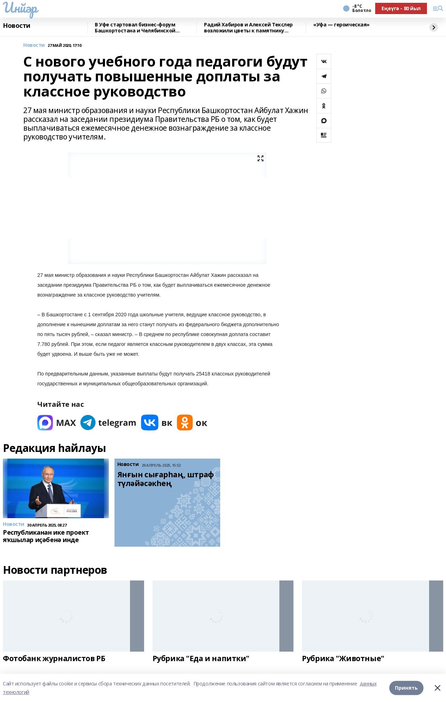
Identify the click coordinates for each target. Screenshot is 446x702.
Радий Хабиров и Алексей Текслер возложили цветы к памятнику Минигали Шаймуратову (248, 27)
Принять (406, 687)
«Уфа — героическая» (341, 25)
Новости (16, 26)
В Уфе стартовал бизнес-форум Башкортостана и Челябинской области (135, 27)
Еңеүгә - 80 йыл (401, 8)
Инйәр (20, 7)
